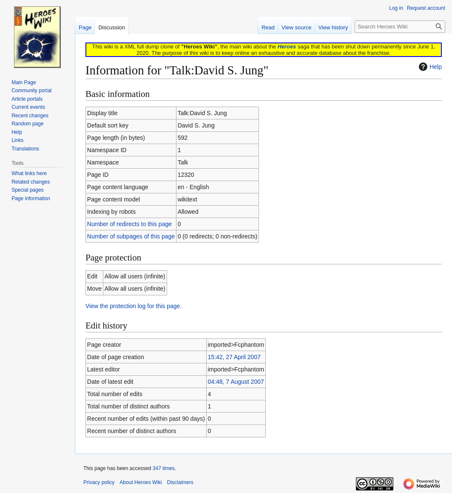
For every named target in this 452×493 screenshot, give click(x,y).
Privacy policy (98, 482)
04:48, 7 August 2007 (236, 381)
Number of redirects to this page (129, 224)
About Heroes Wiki (140, 482)
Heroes (287, 46)
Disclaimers (180, 482)
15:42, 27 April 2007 (234, 357)
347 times (164, 468)
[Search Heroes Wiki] (400, 26)
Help (429, 66)
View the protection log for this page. (133, 306)
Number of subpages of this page (131, 236)
